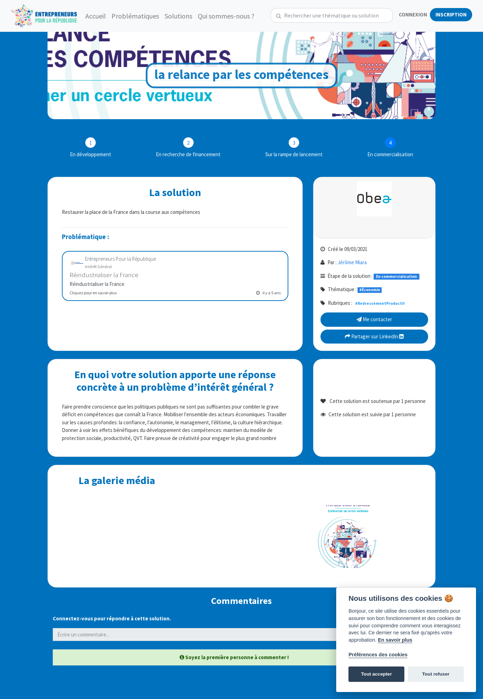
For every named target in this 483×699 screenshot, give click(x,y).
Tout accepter (376, 674)
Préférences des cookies (378, 654)
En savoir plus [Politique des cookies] (395, 640)
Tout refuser (435, 674)
